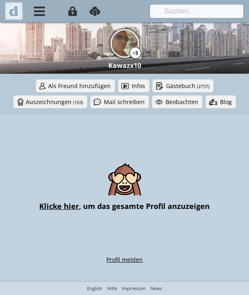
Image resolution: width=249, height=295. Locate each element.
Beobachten (182, 102)
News (156, 288)
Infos (138, 86)
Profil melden (124, 259)
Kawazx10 (124, 65)
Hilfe (112, 288)
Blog (226, 102)
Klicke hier (59, 206)
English (94, 288)
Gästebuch (187, 86)
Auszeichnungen (54, 102)
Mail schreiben (124, 102)
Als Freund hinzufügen (79, 86)
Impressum (134, 288)
